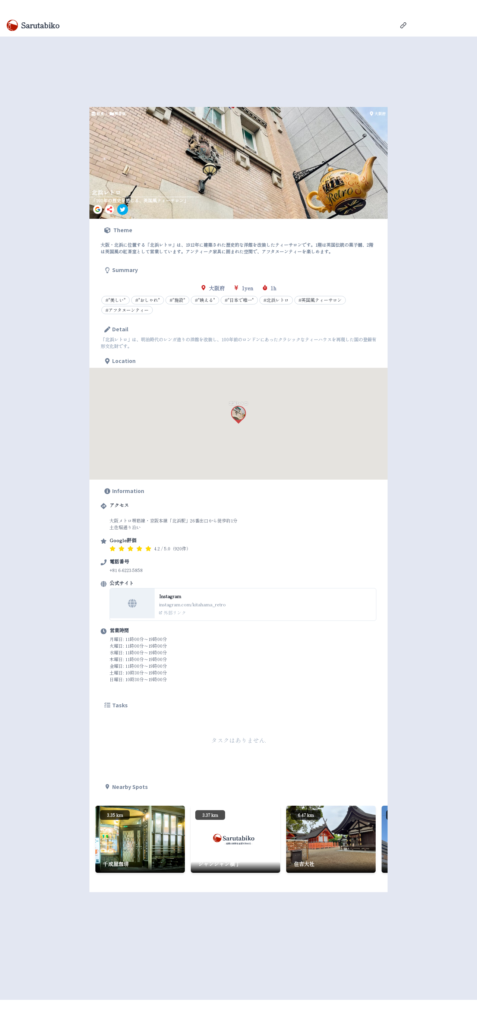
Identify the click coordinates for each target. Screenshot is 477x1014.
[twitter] (122, 209)
